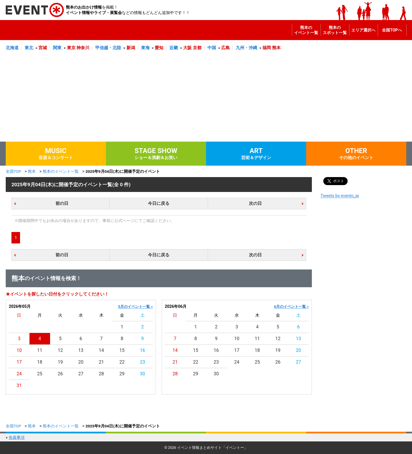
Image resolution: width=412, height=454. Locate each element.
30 (142, 373)
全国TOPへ (392, 30)
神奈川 (82, 47)
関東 (57, 47)
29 (121, 373)
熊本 (276, 47)
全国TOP (13, 171)
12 (60, 350)
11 (39, 350)
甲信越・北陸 (108, 47)
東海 (145, 47)
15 (121, 350)
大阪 (187, 47)
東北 (29, 47)
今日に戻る (158, 203)
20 (81, 362)
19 (60, 362)
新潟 (130, 47)
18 (39, 362)
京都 (197, 47)
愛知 (159, 47)
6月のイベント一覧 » (291, 306)
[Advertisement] (206, 99)
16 (142, 350)
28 (101, 373)
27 (81, 373)
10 (19, 350)
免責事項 (17, 437)
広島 (225, 47)
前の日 (62, 203)
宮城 (42, 47)
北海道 (12, 47)
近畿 (173, 47)
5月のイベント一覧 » (135, 306)
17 (19, 362)
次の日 (255, 203)
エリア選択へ (363, 30)
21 (101, 362)
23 (142, 362)
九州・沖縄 (246, 47)
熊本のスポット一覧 (335, 30)
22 (121, 362)
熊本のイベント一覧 (306, 30)
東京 (71, 47)
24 (19, 373)
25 (39, 373)
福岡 (266, 47)
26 (60, 373)
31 (19, 385)
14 (101, 350)
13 (81, 350)
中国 (211, 47)
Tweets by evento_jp (339, 195)
